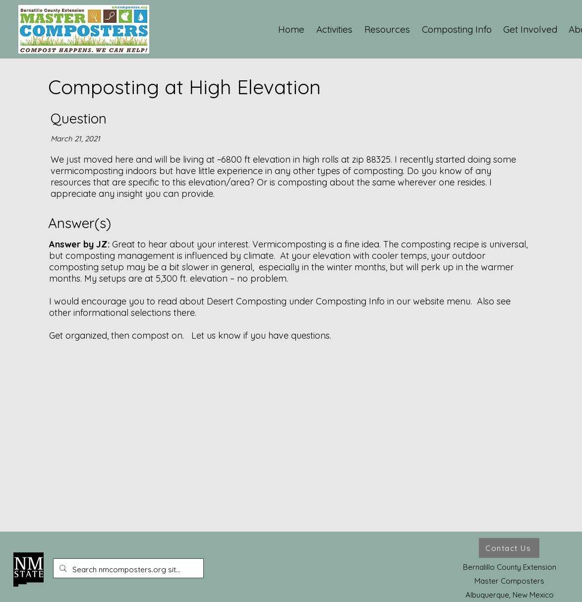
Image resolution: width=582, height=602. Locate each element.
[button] (335, 29)
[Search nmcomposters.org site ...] (127, 570)
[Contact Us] (509, 548)
